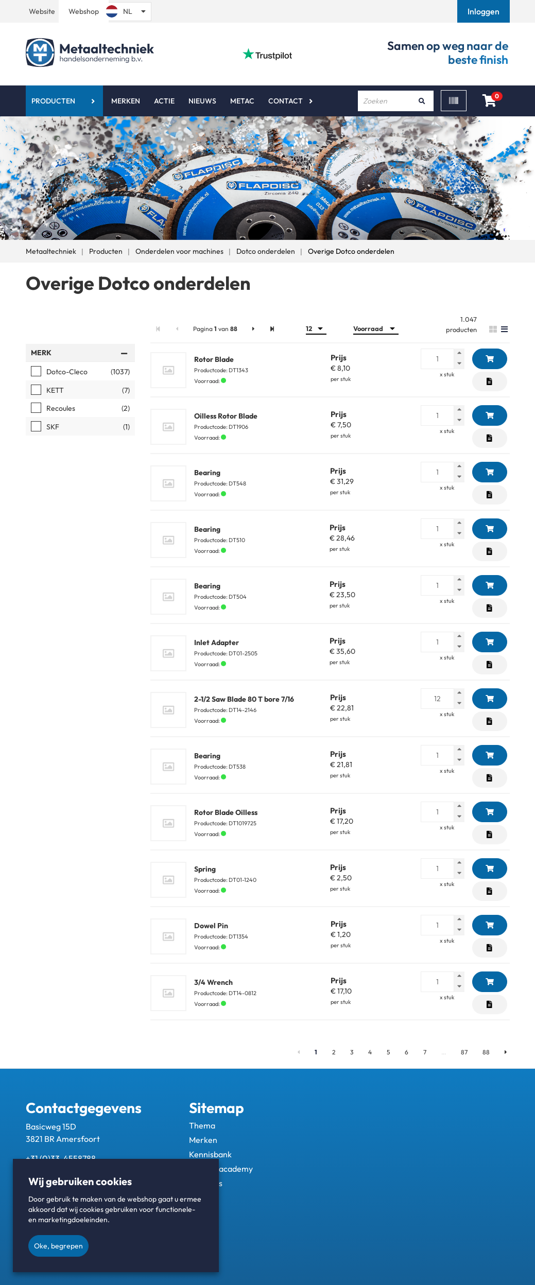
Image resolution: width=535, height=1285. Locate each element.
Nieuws (202, 101)
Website (42, 11)
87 (464, 1052)
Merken (125, 101)
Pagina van (215, 329)
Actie (164, 101)
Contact (285, 101)
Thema (202, 1125)
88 (486, 1052)
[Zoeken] (422, 101)
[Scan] (454, 100)
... (443, 1052)
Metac (242, 101)
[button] (484, 11)
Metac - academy (221, 1169)
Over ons (205, 1183)
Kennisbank (210, 1154)
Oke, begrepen (58, 1246)
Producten (53, 101)
